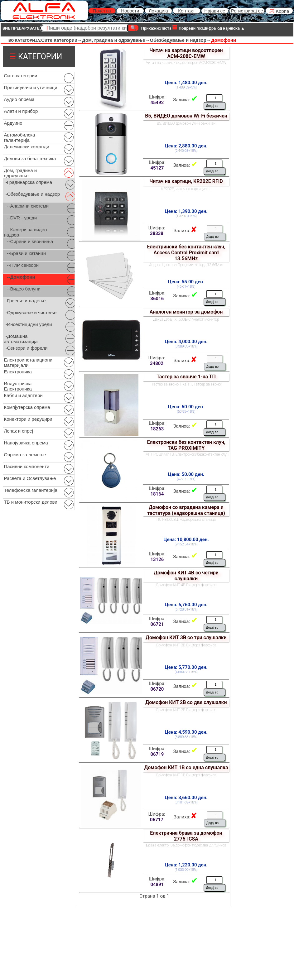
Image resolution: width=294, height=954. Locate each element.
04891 (157, 884)
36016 (157, 298)
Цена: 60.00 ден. (186, 407)
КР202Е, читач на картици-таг (186, 189)
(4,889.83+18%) (186, 672)
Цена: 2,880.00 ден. (186, 146)
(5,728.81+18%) (186, 609)
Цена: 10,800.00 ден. (186, 539)
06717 (156, 819)
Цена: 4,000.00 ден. (186, 341)
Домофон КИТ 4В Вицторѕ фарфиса (186, 585)
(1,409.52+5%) (186, 87)
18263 (157, 429)
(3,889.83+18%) (186, 737)
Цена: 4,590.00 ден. (186, 732)
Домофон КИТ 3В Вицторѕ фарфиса (186, 645)
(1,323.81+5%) (186, 216)
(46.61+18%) (186, 287)
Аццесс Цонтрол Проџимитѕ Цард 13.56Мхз (186, 265)
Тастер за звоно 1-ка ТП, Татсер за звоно (186, 384)
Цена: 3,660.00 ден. (186, 797)
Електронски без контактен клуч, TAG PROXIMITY (186, 445)
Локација (158, 10)
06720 (157, 689)
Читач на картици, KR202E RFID (186, 181)
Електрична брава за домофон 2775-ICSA (186, 836)
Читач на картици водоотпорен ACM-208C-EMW (186, 53)
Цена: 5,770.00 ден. (186, 667)
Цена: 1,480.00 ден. (186, 82)
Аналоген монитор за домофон (186, 312)
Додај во (212, 106)
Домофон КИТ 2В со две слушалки (186, 702)
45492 (157, 102)
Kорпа (279, 11)
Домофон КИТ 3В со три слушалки (186, 637)
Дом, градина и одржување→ (116, 40)
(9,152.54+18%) (186, 544)
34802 (156, 363)
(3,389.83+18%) (186, 346)
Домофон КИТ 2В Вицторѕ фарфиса (186, 710)
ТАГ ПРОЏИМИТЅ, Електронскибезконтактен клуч (186, 454)
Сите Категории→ (61, 40)
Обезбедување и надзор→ (180, 40)
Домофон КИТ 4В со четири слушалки (186, 576)
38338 (156, 233)
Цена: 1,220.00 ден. (186, 865)
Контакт (186, 10)
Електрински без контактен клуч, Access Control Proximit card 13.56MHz (186, 252)
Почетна (102, 10)
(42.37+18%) (186, 479)
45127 (157, 168)
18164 (157, 494)
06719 (157, 754)
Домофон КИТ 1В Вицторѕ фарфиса (186, 775)
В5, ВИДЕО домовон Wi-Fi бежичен (186, 116)
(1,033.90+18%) (186, 870)
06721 (157, 624)
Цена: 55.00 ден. (186, 282)
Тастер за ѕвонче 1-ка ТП (186, 377)
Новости (130, 10)
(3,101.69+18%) (186, 802)
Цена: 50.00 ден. (186, 474)
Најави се (214, 10)
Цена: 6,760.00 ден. (186, 604)
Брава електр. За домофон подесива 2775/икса (186, 845)
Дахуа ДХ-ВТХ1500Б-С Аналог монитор (186, 319)
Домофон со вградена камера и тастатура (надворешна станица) (186, 510)
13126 (157, 559)
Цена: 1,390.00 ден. (186, 211)
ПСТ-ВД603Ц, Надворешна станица (186, 519)
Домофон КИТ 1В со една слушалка (186, 767)
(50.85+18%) (186, 412)
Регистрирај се (247, 10)
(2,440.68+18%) (186, 151)
